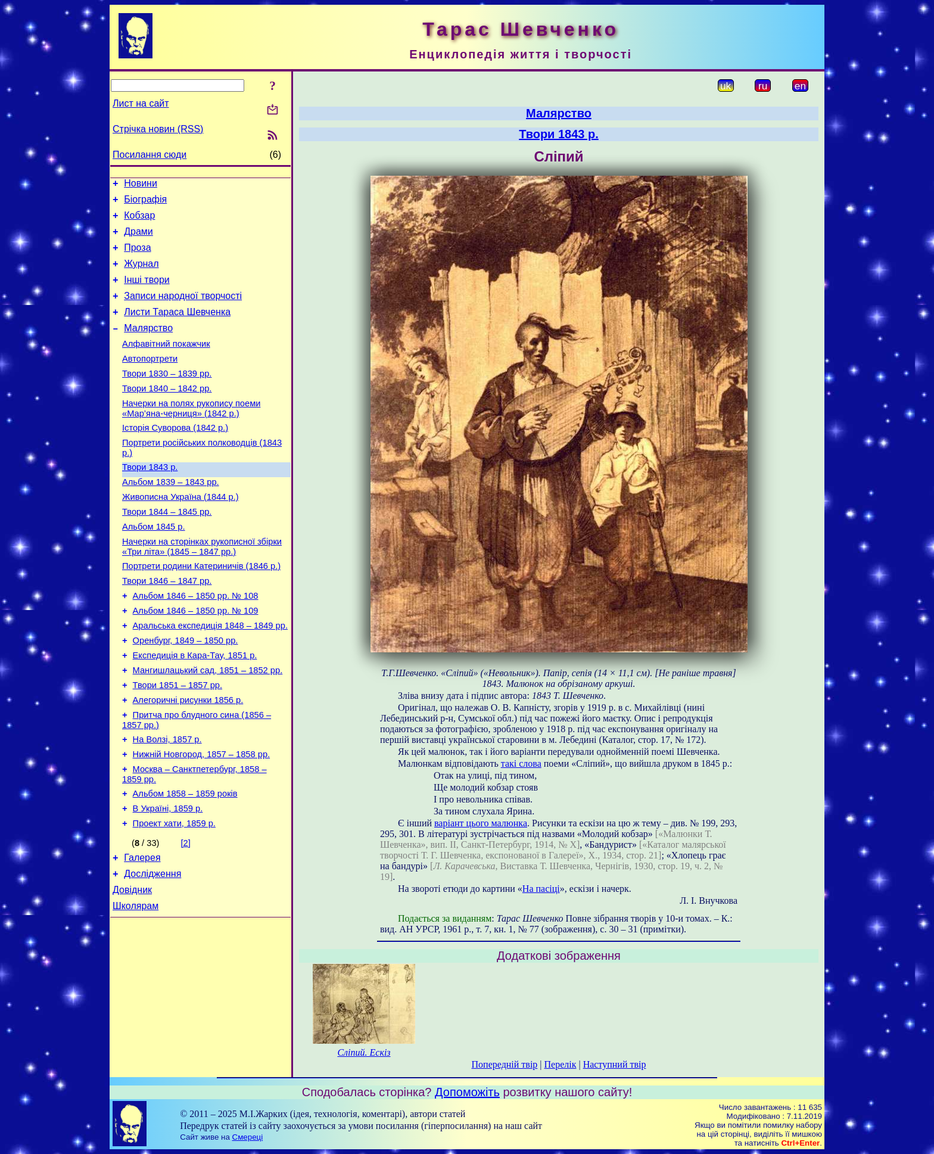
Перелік (560, 1064)
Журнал (141, 274)
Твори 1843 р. (150, 499)
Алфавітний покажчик (166, 363)
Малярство (148, 346)
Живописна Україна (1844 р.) (180, 532)
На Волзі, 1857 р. (167, 802)
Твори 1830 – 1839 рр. (166, 397)
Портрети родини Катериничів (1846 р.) (201, 609)
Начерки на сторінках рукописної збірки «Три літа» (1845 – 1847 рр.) (202, 588)
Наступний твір (614, 1064)
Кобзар (139, 221)
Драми (138, 239)
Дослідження (152, 949)
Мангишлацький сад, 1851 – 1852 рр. (208, 725)
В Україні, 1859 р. (168, 878)
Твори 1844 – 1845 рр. (166, 549)
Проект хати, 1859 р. (174, 895)
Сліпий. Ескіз (363, 1052)
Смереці (247, 1137)
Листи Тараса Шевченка (177, 328)
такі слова (521, 763)
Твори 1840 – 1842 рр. (166, 413)
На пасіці (541, 889)
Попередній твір (505, 1064)
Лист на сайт (141, 103)
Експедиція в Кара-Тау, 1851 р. (195, 709)
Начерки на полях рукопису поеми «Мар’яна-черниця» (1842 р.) (191, 435)
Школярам (135, 984)
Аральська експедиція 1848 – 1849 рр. (210, 675)
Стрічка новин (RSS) (158, 129)
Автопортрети (150, 380)
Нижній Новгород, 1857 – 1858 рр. (201, 818)
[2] (186, 914)
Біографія (145, 203)
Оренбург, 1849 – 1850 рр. (185, 692)
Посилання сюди (149, 155)
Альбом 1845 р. (153, 566)
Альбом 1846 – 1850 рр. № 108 (196, 642)
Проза (137, 256)
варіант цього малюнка (480, 823)
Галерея (142, 931)
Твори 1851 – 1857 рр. (177, 742)
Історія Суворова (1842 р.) (175, 456)
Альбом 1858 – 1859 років (185, 861)
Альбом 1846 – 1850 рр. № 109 (196, 659)
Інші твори (147, 292)
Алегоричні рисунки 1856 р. (188, 759)
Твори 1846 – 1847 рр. (166, 625)
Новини (140, 185)
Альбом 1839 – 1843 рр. (170, 516)
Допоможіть (467, 1092)
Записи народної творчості (183, 310)
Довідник (132, 967)
